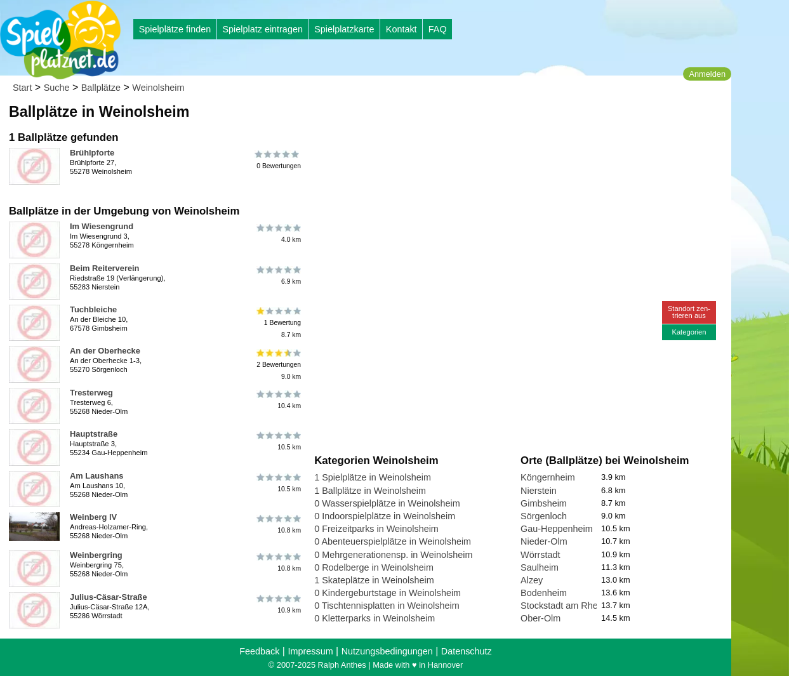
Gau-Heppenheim (556, 529)
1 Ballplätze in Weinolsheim (370, 491)
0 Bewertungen (278, 159)
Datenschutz (466, 651)
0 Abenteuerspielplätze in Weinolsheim (392, 541)
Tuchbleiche (93, 309)
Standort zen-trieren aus (689, 312)
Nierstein (538, 491)
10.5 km (278, 441)
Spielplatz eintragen (262, 29)
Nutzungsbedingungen (387, 651)
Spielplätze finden (175, 29)
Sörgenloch (543, 516)
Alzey (531, 580)
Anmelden (707, 74)
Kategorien (689, 332)
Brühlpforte (92, 152)
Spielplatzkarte (344, 29)
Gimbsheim (543, 503)
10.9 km (278, 604)
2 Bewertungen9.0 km (278, 364)
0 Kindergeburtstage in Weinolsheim (387, 593)
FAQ (437, 29)
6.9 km (278, 275)
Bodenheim (543, 593)
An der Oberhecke (105, 350)
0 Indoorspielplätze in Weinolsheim (384, 516)
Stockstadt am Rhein (562, 605)
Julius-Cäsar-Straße (108, 597)
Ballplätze (101, 88)
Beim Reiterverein (105, 268)
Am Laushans (96, 475)
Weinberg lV (93, 517)
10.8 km (278, 524)
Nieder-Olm (543, 541)
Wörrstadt (540, 555)
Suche (57, 88)
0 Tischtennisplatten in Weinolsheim (387, 605)
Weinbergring (96, 555)
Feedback (259, 651)
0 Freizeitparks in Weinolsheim (376, 529)
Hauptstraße (93, 434)
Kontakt (401, 29)
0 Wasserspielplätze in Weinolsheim (387, 503)
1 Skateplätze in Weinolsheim (374, 580)
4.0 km (278, 233)
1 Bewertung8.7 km (278, 322)
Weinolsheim (158, 88)
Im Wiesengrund (101, 226)
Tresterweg (91, 392)
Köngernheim (547, 477)
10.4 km (278, 399)
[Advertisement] (458, 121)
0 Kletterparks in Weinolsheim (374, 618)
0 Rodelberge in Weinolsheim (374, 567)
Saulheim (539, 567)
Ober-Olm (540, 618)
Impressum (310, 651)
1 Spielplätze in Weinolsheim (372, 477)
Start (22, 88)
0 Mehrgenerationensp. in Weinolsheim (393, 555)
